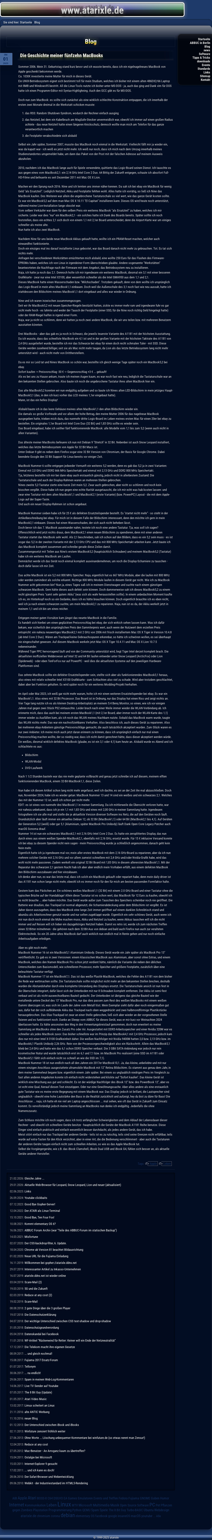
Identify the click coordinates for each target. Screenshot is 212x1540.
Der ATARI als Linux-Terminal (42, 1211)
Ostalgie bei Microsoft (38, 1457)
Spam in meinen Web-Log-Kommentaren (49, 1379)
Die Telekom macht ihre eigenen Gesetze (50, 1347)
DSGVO (58, 1498)
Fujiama (133, 1498)
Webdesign (161, 1510)
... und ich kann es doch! (39, 1470)
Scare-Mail (31, 1301)
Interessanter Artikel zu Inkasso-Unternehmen (53, 1269)
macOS (136, 1516)
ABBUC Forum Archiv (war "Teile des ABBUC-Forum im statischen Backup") (71, 1230)
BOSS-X (42, 1498)
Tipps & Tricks (201, 57)
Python (77, 1510)
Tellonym (30, 1366)
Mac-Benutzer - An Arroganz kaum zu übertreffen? (55, 1451)
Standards (204, 69)
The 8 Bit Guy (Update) (38, 1392)
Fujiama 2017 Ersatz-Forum (41, 1360)
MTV (75, 1505)
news (207, 50)
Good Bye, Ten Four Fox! (39, 1217)
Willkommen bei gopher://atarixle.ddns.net (51, 1263)
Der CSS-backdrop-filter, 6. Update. (46, 1243)
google (112, 1516)
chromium (43, 1516)
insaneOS (124, 1516)
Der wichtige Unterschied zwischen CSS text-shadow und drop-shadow (68, 1321)
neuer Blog (31, 1418)
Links (207, 72)
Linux (64, 1504)
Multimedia (101, 1505)
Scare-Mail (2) (33, 1282)
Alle (158, 1516)
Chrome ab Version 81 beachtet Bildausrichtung (54, 1249)
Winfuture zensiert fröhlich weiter (45, 1431)
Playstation (40, 1510)
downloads (203, 61)
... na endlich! (33, 1373)
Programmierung (60, 1510)
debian (68, 1515)
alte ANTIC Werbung (37, 1412)
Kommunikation (35, 1505)
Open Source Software (134, 1505)
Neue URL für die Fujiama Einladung (46, 1256)
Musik (114, 1505)
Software (204, 54)
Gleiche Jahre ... (34, 1178)
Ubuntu (149, 1510)
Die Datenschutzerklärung (40, 1314)
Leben (167, 1163)
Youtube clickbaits (36, 1198)
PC (152, 1505)
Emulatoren (85, 1498)
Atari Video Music (36, 1399)
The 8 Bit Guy (117, 1510)
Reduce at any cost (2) (38, 1295)
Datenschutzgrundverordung (42, 1327)
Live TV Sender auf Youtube (41, 1386)
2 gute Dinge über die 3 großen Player (47, 1308)
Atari (32, 1497)
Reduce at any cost (36, 1444)
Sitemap (205, 76)
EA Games (70, 1498)
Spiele (104, 1510)
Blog (207, 46)
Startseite (204, 39)
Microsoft (85, 1505)
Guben (155, 1498)
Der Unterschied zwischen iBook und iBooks (52, 1425)
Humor (164, 1498)
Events (206, 65)
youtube (146, 1516)
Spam (95, 1510)
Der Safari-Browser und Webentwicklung (49, 1477)
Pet (158, 1505)
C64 (50, 1498)
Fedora (123, 1498)
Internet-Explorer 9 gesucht (41, 1464)
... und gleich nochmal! (38, 1353)
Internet (16, 1505)
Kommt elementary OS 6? (40, 1224)
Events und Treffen (106, 1498)
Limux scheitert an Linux (39, 1405)
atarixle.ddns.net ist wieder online (45, 1276)
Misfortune (31, 1237)
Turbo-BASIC (135, 1510)
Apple (153, 1163)
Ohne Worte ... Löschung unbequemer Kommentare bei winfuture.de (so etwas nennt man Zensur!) (85, 1438)
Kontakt (205, 80)
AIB (14, 1498)
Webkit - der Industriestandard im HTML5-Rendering (56, 1483)
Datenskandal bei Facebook (42, 1334)
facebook (101, 1516)
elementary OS (85, 1516)
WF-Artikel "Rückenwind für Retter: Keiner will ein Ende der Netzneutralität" (70, 1340)
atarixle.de (28, 1516)
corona (55, 1516)
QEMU (86, 1510)
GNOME (145, 1498)
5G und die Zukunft (36, 1288)
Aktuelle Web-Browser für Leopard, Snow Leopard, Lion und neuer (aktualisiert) (73, 1185)
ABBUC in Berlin (200, 43)
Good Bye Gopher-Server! (40, 1204)
